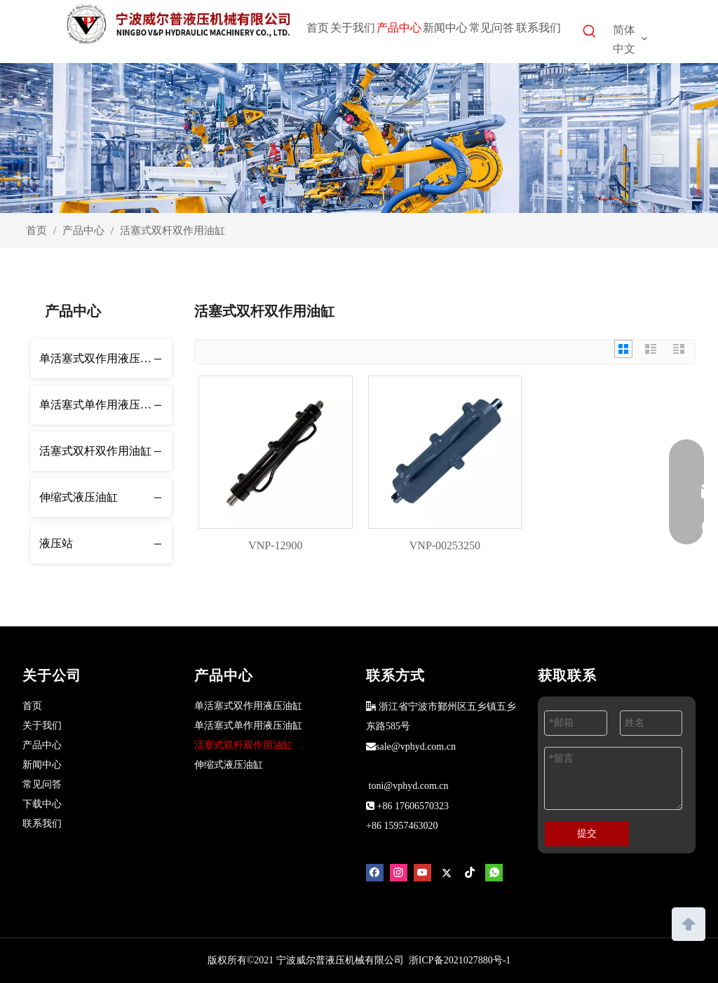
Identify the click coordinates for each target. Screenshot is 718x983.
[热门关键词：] (590, 34)
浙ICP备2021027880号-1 (459, 960)
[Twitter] (446, 872)
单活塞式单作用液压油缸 (101, 405)
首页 (32, 706)
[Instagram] (398, 872)
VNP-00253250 (444, 545)
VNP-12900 (275, 545)
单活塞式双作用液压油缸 (101, 358)
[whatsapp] (494, 872)
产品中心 (42, 745)
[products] (359, 137)
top (689, 923)
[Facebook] (375, 872)
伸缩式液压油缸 (78, 497)
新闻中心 (42, 764)
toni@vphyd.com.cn (409, 786)
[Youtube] (422, 872)
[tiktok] (470, 872)
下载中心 (42, 804)
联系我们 (42, 823)
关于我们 (42, 725)
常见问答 (42, 784)
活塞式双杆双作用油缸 (95, 451)
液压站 (56, 543)
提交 (587, 833)
